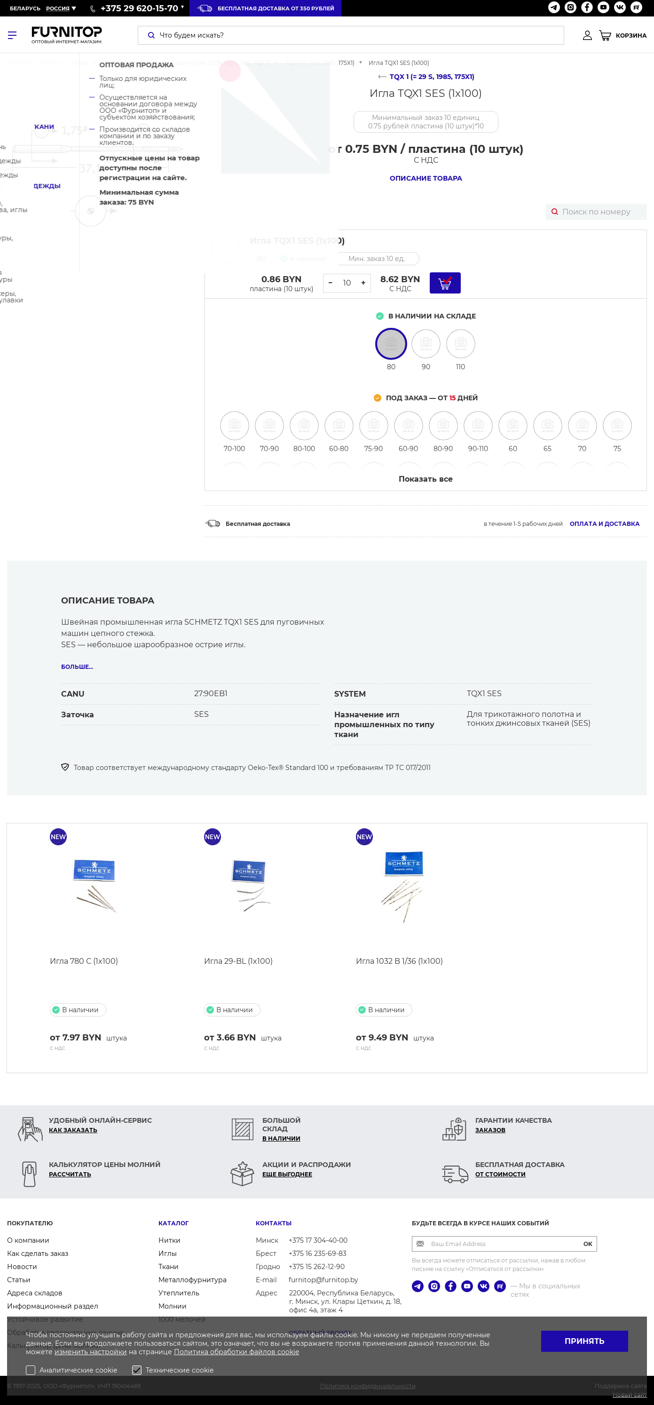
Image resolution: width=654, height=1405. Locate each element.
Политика (192, 1352)
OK (587, 1243)
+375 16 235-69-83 (318, 1253)
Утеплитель (178, 1293)
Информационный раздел (52, 1306)
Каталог (173, 1223)
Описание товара (426, 178)
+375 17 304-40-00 (318, 1240)
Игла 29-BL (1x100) (238, 961)
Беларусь (25, 8)
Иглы (167, 1253)
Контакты (274, 1223)
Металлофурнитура (192, 1280)
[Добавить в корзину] (445, 283)
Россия (58, 8)
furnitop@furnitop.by (323, 1280)
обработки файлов (243, 1352)
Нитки (169, 1240)
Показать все (426, 479)
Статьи (19, 1280)
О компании (28, 1240)
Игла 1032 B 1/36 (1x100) (399, 961)
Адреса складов (35, 1293)
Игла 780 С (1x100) (84, 961)
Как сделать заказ (37, 1253)
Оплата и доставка (605, 523)
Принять (585, 1341)
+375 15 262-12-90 (317, 1266)
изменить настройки (91, 1352)
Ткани (168, 1266)
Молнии (172, 1306)
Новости (22, 1266)
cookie (288, 1352)
